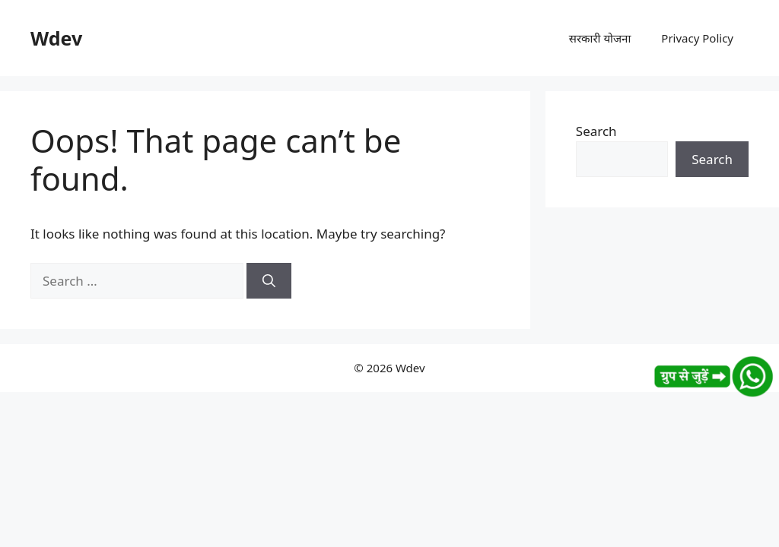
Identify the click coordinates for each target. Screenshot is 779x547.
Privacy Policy (697, 38)
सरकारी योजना (600, 38)
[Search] (268, 281)
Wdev (56, 38)
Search (596, 131)
